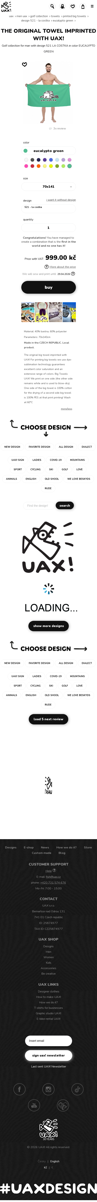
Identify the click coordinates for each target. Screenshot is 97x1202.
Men (48, 952)
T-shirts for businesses (48, 1008)
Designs (11, 848)
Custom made (41, 853)
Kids (48, 963)
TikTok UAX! (77, 1089)
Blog (62, 853)
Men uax (22, 16)
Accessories (48, 968)
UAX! (41, 1147)
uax (11, 16)
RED (32, 166)
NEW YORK (45, 166)
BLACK (32, 160)
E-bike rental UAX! (48, 1019)
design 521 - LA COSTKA (35, 21)
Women (48, 957)
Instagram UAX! (48, 1089)
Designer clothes (48, 992)
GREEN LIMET (51, 166)
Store (88, 848)
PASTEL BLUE (57, 160)
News (45, 848)
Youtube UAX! (34, 1105)
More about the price (60, 267)
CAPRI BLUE (51, 160)
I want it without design (61, 200)
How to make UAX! (48, 997)
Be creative (48, 974)
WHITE (26, 160)
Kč (45, 1168)
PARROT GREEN (57, 166)
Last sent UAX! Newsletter (48, 1067)
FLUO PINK (26, 166)
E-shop (29, 848)
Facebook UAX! (19, 1089)
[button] (71, 314)
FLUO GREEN (63, 166)
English (54, 1161)
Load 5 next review (48, 719)
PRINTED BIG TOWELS (74, 16)
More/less (66, 409)
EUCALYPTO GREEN (63, 21)
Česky (42, 1161)
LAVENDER (63, 160)
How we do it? (66, 848)
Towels (55, 16)
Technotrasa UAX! (63, 1105)
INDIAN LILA (70, 160)
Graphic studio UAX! (48, 1013)
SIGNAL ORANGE (39, 166)
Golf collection (39, 16)
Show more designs (48, 626)
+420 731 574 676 (53, 883)
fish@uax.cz (53, 877)
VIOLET (45, 160)
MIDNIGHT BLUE (39, 160)
